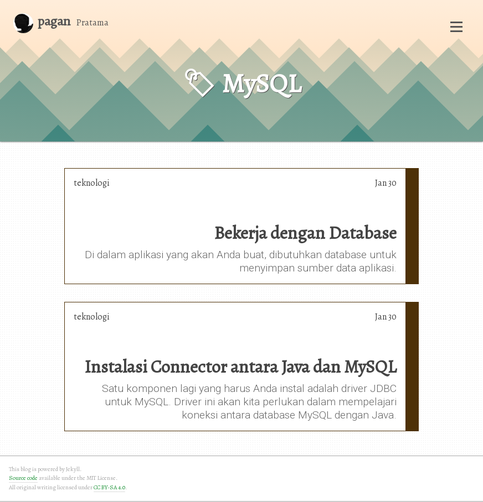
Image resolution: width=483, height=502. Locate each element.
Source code (23, 478)
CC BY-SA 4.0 (109, 487)
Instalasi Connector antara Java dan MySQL (240, 366)
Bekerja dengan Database (305, 233)
